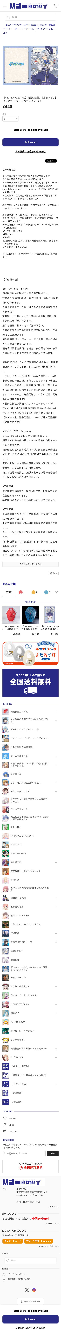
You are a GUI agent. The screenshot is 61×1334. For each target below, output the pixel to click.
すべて (9, 592)
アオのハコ (16, 844)
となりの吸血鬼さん (20, 986)
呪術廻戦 (15, 933)
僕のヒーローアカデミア (22, 1031)
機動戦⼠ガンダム (19, 712)
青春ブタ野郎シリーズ (21, 942)
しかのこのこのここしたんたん (26, 924)
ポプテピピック (18, 1040)
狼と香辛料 (16, 862)
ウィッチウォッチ (19, 809)
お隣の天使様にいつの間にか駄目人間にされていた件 (30, 764)
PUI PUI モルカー (19, 1022)
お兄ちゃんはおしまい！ (22, 836)
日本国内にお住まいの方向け (30, 151)
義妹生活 (15, 880)
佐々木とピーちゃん (20, 915)
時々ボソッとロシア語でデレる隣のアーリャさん (30, 800)
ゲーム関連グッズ (19, 756)
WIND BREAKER (18, 853)
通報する (53, 573)
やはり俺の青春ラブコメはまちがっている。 (30, 720)
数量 (4, 114)
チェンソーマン (18, 977)
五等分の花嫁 (17, 907)
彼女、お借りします (20, 791)
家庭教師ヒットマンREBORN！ (26, 871)
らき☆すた (16, 774)
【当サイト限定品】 (20, 1066)
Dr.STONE (15, 827)
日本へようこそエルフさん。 (25, 995)
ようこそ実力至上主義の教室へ (26, 782)
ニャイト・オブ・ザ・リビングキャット (30, 738)
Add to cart (31, 142)
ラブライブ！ (17, 1057)
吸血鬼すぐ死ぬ (18, 898)
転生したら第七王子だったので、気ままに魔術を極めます (30, 818)
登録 (53, 1153)
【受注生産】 (17, 1093)
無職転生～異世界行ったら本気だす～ (29, 1048)
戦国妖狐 (15, 960)
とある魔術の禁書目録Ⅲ (24, 747)
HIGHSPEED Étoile (20, 1004)
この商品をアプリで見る (30, 564)
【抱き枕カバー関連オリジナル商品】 (29, 1075)
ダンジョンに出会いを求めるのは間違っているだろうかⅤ (30, 968)
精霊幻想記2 (17, 951)
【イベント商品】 (19, 1084)
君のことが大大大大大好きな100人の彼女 (30, 889)
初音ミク (15, 1013)
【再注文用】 (17, 1102)
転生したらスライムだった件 (25, 729)
